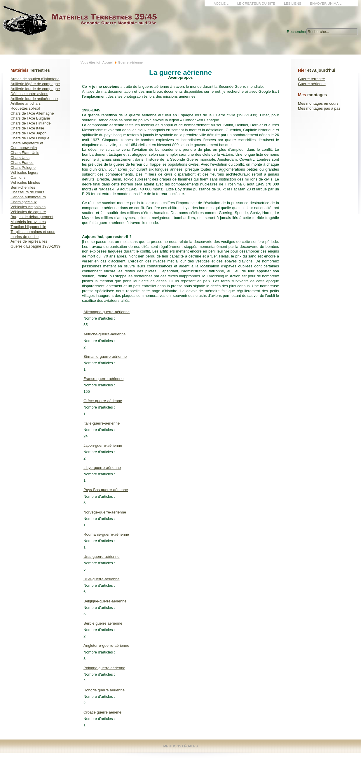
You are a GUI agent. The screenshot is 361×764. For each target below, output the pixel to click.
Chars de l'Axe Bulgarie (30, 118)
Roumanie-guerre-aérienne (106, 534)
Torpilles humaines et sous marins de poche (33, 234)
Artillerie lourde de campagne (35, 89)
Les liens (292, 3)
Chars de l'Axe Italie (27, 128)
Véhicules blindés (25, 182)
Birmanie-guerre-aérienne (105, 356)
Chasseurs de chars (27, 192)
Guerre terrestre (311, 79)
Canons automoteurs (28, 197)
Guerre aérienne (312, 84)
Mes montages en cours (318, 103)
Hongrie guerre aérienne (104, 690)
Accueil (221, 3)
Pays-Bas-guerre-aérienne (105, 490)
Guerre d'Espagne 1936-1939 (35, 246)
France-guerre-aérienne (103, 378)
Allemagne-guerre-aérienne (106, 312)
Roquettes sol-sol (25, 108)
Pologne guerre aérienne (104, 668)
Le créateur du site (256, 3)
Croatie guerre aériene (102, 712)
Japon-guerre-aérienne (102, 445)
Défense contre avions (29, 94)
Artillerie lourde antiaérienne (34, 99)
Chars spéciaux (24, 202)
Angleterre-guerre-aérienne (106, 645)
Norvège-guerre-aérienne (104, 512)
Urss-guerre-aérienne (101, 556)
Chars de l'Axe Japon (28, 133)
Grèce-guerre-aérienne (102, 401)
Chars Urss (20, 157)
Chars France (22, 162)
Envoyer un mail (325, 3)
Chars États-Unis (25, 152)
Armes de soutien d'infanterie (35, 79)
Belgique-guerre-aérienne (104, 601)
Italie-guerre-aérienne (101, 423)
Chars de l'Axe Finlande (31, 123)
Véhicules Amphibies (28, 207)
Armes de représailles (29, 241)
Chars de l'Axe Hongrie (30, 138)
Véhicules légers (24, 172)
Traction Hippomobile (28, 227)
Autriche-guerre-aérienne (104, 334)
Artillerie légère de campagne (35, 84)
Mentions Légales (180, 746)
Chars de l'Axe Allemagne (32, 113)
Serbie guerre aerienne (102, 623)
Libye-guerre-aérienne (102, 467)
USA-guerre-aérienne (101, 579)
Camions (18, 177)
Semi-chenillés (23, 187)
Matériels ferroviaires (28, 222)
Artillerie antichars (26, 103)
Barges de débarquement (32, 217)
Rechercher (296, 31)
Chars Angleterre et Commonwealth (27, 145)
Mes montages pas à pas (319, 108)
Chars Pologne (23, 167)
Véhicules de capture (28, 212)
